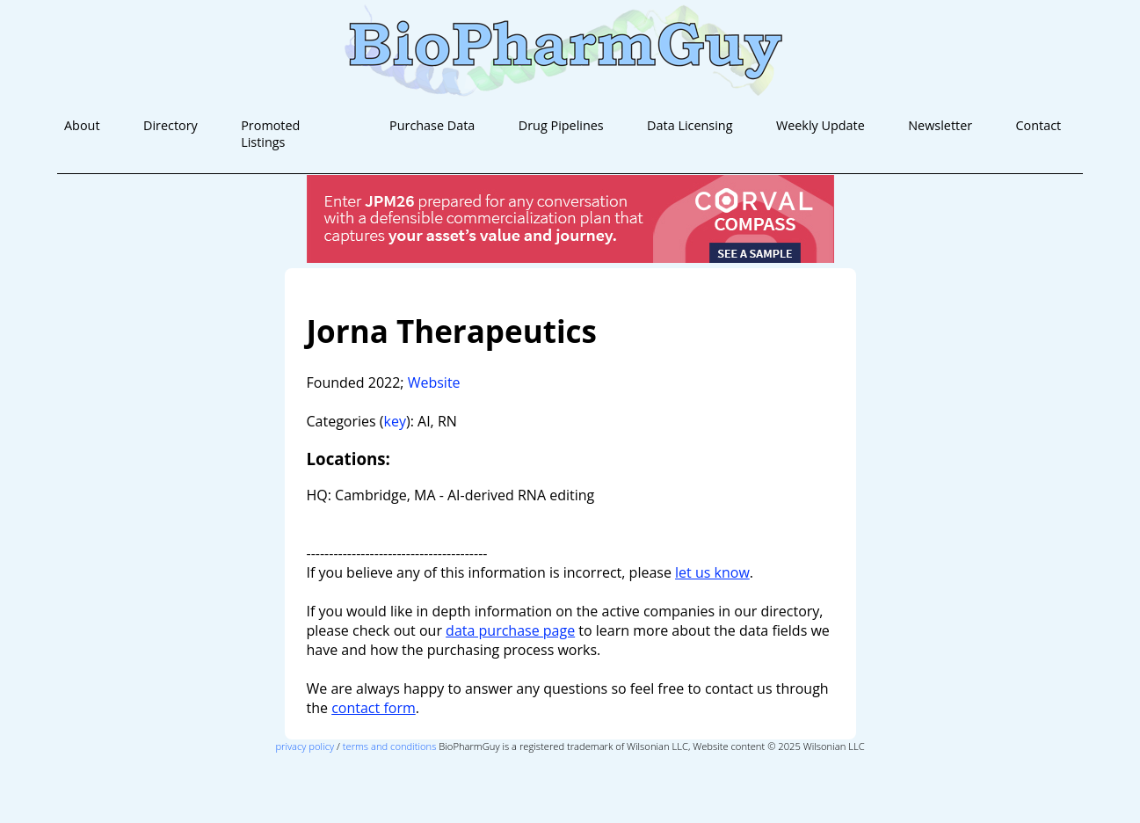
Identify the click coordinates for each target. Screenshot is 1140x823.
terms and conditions (390, 746)
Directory (170, 125)
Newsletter (940, 125)
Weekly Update (820, 125)
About (82, 125)
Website (434, 382)
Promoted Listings (270, 133)
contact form (373, 707)
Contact (1039, 125)
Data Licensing (689, 125)
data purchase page (510, 630)
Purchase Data (432, 125)
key (395, 421)
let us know (712, 572)
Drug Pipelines (561, 125)
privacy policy (304, 746)
